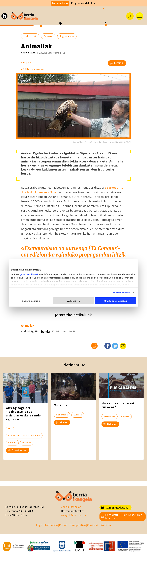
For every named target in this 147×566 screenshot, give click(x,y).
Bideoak (109, 424)
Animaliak (27, 325)
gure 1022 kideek (29, 274)
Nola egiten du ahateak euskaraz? (118, 405)
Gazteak (26, 442)
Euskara (48, 36)
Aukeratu (73, 301)
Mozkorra (61, 405)
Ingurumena (67, 36)
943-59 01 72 (19, 515)
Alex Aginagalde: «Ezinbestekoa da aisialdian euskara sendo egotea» (23, 413)
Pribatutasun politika (72, 525)
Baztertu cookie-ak (31, 301)
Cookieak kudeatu (121, 292)
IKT (10, 428)
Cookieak (92, 525)
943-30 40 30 (26, 511)
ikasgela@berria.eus (73, 515)
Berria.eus (11, 507)
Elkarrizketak (17, 450)
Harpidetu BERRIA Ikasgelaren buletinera (121, 516)
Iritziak (116, 63)
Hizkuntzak (30, 36)
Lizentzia (105, 525)
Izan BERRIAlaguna (114, 507)
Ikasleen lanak (60, 3)
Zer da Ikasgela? (71, 507)
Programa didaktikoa (83, 3)
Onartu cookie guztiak (115, 301)
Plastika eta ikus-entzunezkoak (24, 435)
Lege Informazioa (47, 525)
